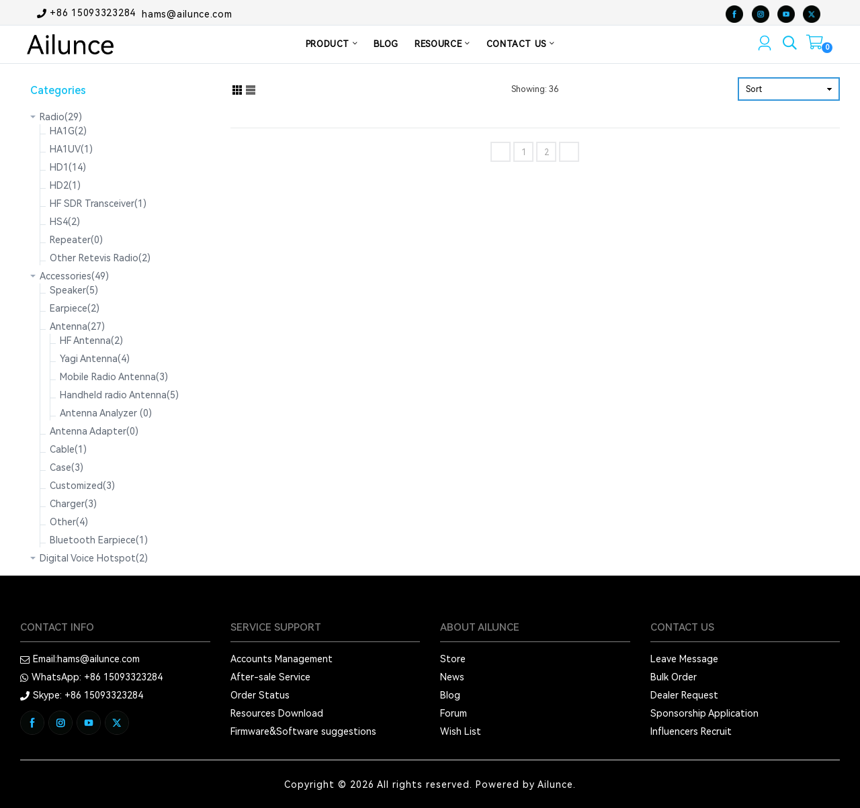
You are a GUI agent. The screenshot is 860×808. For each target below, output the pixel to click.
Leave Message (684, 659)
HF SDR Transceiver (98, 203)
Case (66, 467)
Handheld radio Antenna (119, 395)
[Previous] (500, 152)
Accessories (74, 276)
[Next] (569, 152)
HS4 (65, 221)
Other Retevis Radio (100, 258)
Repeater (76, 239)
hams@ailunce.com (187, 13)
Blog (450, 695)
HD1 (68, 167)
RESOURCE (442, 44)
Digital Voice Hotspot (94, 558)
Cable (68, 449)
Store (453, 659)
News (452, 677)
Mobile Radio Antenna (114, 376)
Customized (82, 485)
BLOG (386, 44)
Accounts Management (281, 659)
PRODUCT (332, 44)
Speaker (74, 290)
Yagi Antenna (95, 358)
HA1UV (71, 149)
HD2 (65, 185)
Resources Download (276, 713)
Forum (453, 713)
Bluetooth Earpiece (99, 540)
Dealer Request (684, 695)
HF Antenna (91, 340)
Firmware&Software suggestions (303, 731)
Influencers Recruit (691, 731)
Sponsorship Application (704, 713)
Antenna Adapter (94, 431)
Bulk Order (673, 677)
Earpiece (74, 308)
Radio (61, 116)
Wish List (460, 731)
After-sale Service (270, 677)
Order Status (260, 695)
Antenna (77, 326)
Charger (73, 503)
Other (69, 522)
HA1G (68, 131)
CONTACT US (520, 44)
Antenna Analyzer (106, 413)
